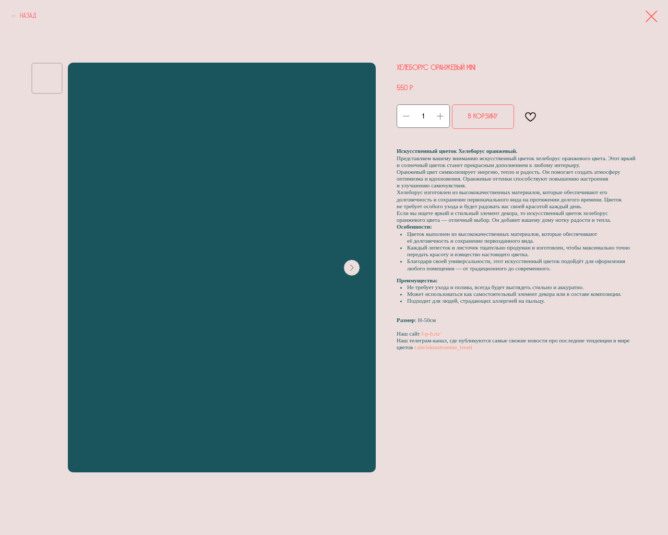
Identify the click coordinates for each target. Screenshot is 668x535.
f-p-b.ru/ (430, 333)
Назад (28, 15)
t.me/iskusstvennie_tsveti (443, 347)
